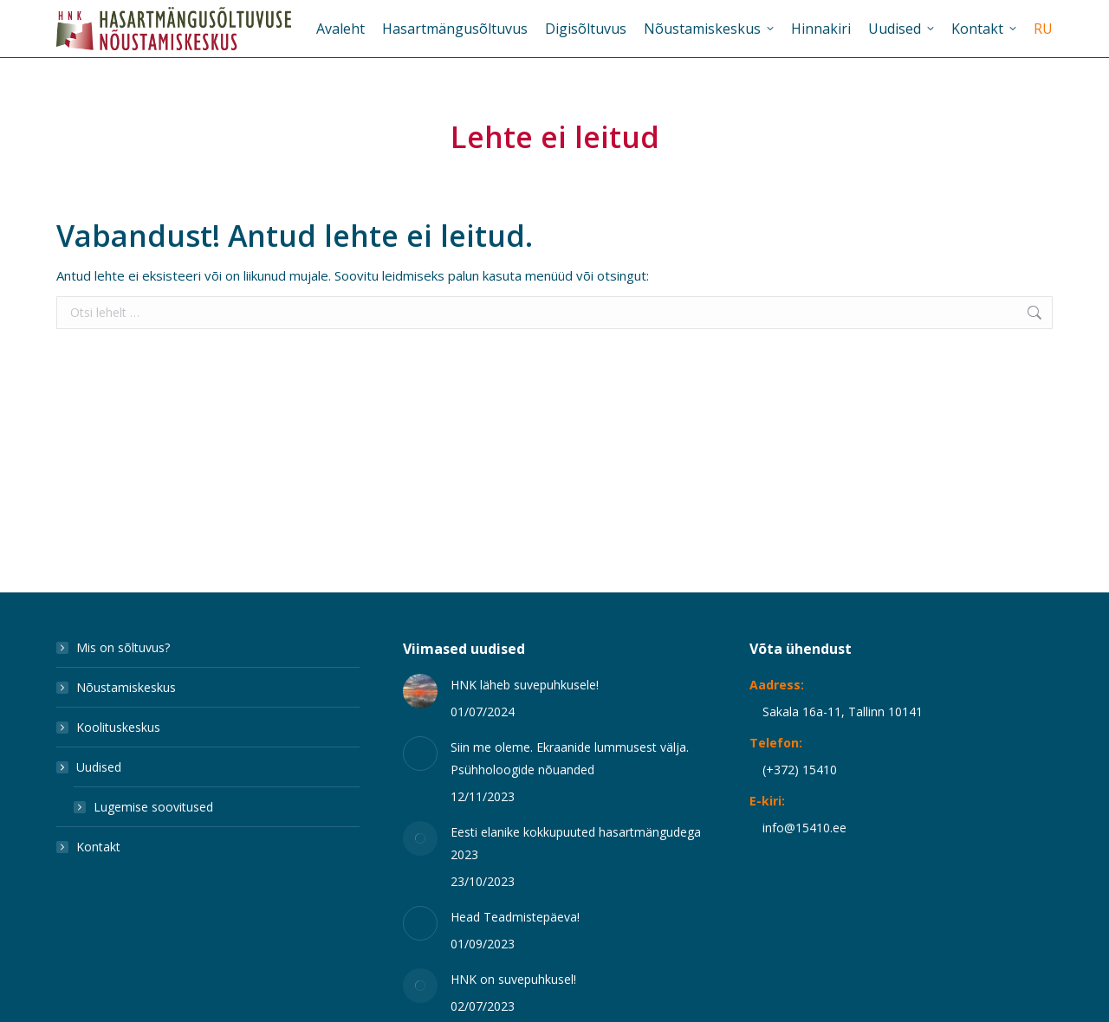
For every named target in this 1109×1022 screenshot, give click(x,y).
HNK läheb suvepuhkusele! (525, 684)
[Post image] (420, 691)
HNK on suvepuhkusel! (513, 979)
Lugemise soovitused (153, 807)
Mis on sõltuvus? (123, 647)
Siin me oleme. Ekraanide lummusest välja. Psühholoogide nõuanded (570, 758)
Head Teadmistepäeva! (515, 917)
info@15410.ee (804, 827)
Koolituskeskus (118, 727)
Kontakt (98, 846)
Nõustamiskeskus (126, 687)
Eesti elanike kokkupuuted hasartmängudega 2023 (576, 843)
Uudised (90, 767)
